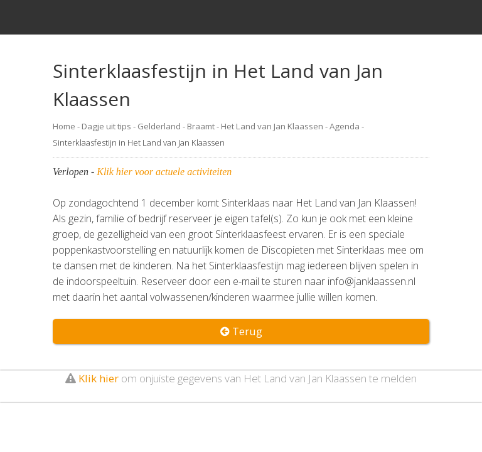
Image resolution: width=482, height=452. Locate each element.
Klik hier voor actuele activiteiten (164, 171)
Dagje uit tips (106, 126)
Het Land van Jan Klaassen (272, 126)
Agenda (344, 126)
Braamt (201, 126)
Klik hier (98, 378)
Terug (241, 331)
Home (64, 126)
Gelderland (159, 126)
